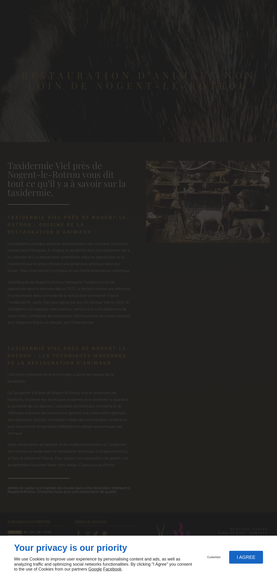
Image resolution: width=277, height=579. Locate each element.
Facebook (112, 569)
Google (95, 569)
